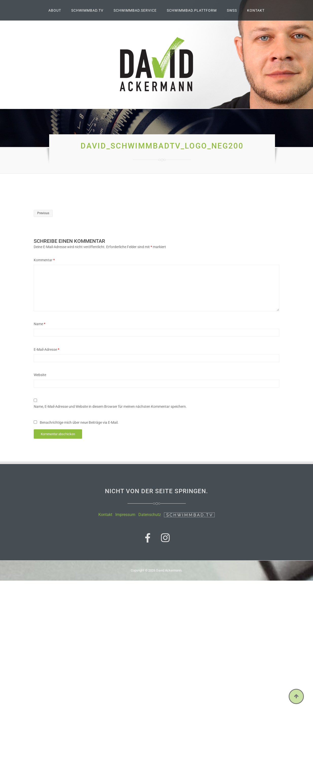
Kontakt (105, 514)
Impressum (125, 514)
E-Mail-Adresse (46, 349)
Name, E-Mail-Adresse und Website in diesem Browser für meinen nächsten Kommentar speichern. (110, 406)
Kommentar (44, 260)
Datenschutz (149, 514)
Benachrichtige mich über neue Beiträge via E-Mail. (79, 422)
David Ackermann (168, 570)
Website (40, 375)
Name (39, 324)
